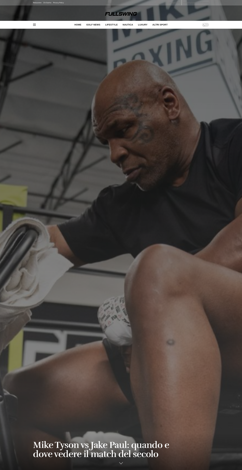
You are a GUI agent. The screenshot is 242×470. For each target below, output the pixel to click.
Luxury (142, 24)
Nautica (128, 24)
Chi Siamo (47, 2)
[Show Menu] (34, 25)
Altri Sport (160, 24)
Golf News (93, 24)
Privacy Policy (58, 2)
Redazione (37, 2)
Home (77, 24)
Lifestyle (111, 24)
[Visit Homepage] (121, 13)
